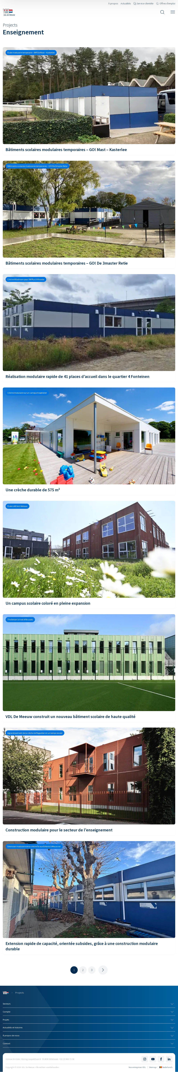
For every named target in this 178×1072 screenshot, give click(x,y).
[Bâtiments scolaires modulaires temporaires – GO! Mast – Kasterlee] (89, 101)
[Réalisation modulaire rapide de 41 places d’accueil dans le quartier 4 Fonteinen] (89, 328)
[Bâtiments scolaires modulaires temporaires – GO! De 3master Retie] (89, 215)
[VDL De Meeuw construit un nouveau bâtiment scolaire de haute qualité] (89, 668)
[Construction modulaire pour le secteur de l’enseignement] (89, 781)
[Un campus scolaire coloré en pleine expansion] (89, 555)
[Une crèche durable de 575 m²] (89, 441)
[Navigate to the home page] (9, 12)
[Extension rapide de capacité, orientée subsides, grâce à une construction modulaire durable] (89, 897)
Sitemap (152, 1067)
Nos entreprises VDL (137, 1067)
